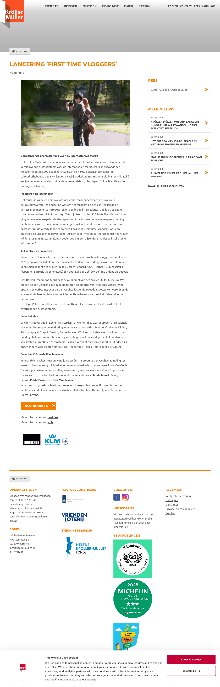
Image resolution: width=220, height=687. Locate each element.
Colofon (170, 513)
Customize (191, 661)
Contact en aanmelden (169, 89)
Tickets (52, 6)
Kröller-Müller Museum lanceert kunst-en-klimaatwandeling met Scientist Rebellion (176, 123)
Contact (186, 6)
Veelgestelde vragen (178, 495)
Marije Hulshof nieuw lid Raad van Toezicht (176, 156)
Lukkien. (53, 417)
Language (208, 6)
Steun (144, 6)
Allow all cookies (191, 650)
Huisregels (172, 500)
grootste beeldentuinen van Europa (61, 385)
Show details (53, 680)
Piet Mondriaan (63, 380)
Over (128, 6)
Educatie (110, 6)
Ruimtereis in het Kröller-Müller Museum (176, 172)
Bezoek (70, 6)
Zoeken (173, 6)
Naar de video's (36, 406)
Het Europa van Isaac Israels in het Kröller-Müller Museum (176, 140)
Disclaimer (172, 504)
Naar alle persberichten (166, 186)
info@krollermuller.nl (22, 547)
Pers (197, 6)
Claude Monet (100, 375)
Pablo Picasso (39, 380)
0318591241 (16, 551)
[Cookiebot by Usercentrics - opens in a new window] (22, 680)
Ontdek (89, 6)
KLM (50, 422)
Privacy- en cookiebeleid (180, 508)
